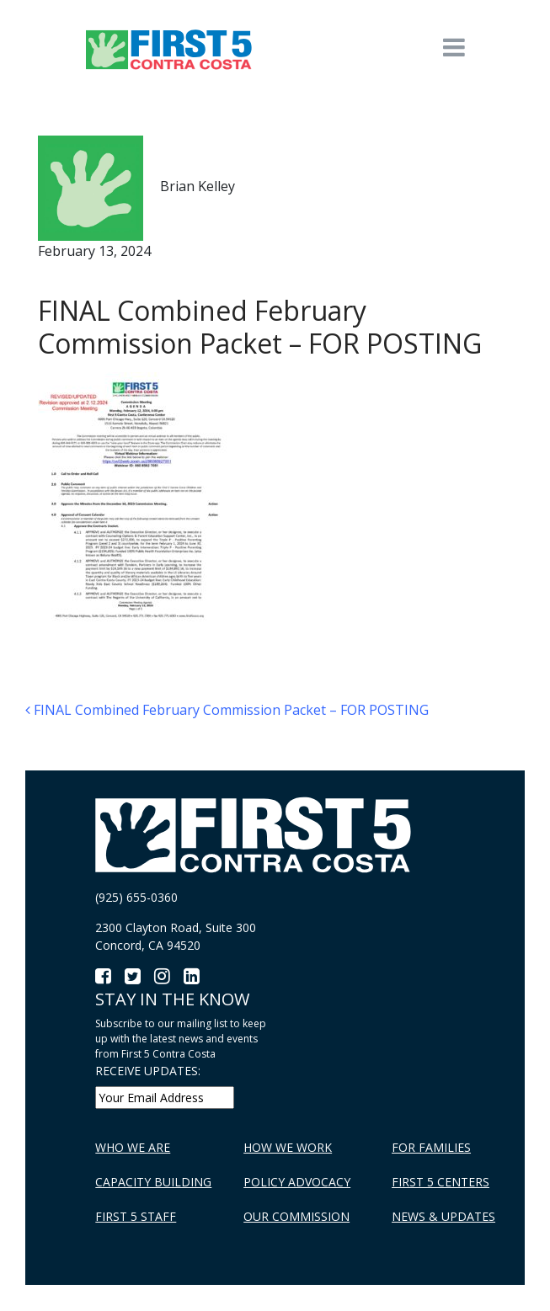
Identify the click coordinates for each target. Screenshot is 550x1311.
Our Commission (296, 1216)
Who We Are (132, 1147)
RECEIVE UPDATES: (147, 1071)
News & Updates (443, 1216)
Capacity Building (153, 1182)
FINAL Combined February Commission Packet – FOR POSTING (227, 710)
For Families (431, 1147)
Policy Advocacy (296, 1182)
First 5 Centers (440, 1182)
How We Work (287, 1147)
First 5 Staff (135, 1216)
